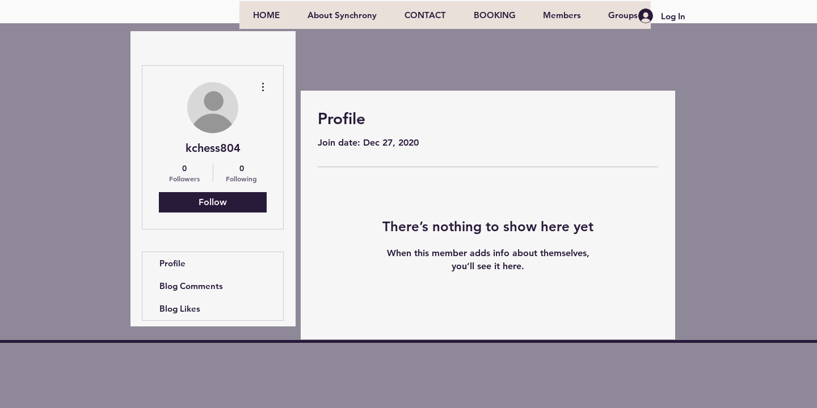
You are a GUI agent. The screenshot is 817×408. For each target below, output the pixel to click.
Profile (172, 263)
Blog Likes (179, 308)
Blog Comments (191, 285)
